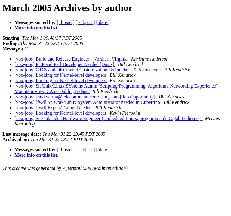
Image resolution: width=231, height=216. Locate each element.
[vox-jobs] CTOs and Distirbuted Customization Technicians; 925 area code (88, 69)
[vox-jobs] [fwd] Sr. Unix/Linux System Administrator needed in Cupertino (87, 102)
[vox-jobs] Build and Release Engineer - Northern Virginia (71, 59)
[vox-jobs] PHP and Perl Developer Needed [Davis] (65, 64)
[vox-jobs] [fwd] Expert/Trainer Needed (53, 107)
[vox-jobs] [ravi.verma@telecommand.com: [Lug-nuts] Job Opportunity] (85, 96)
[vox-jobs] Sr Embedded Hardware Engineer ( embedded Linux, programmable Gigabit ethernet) (108, 118)
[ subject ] (85, 22)
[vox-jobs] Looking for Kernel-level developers (60, 75)
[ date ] (103, 22)
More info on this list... (37, 27)
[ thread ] (66, 22)
